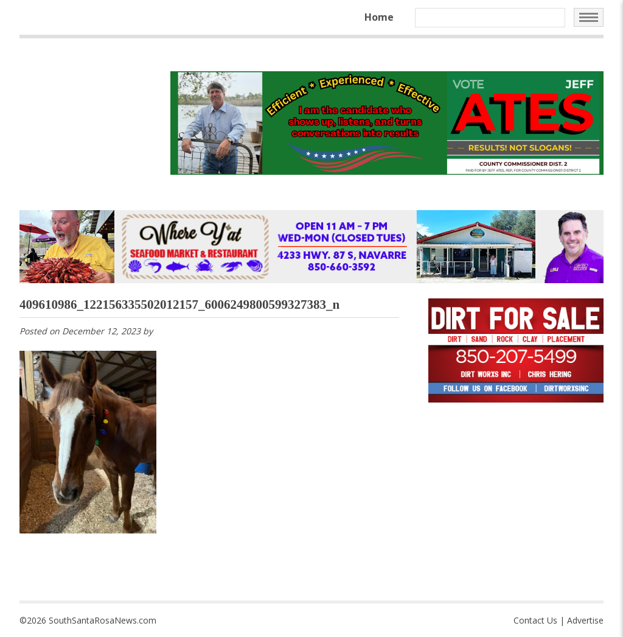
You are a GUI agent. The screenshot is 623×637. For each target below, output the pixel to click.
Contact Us (535, 620)
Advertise (585, 620)
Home (379, 17)
